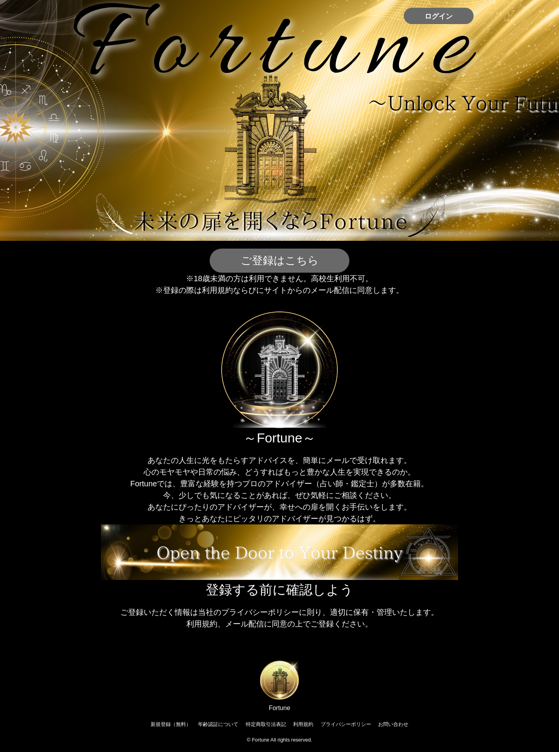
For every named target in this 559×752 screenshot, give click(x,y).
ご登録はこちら (280, 260)
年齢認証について (218, 724)
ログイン (439, 16)
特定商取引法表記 (266, 724)
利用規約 (303, 724)
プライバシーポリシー (346, 724)
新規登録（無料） (171, 724)
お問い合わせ (393, 724)
